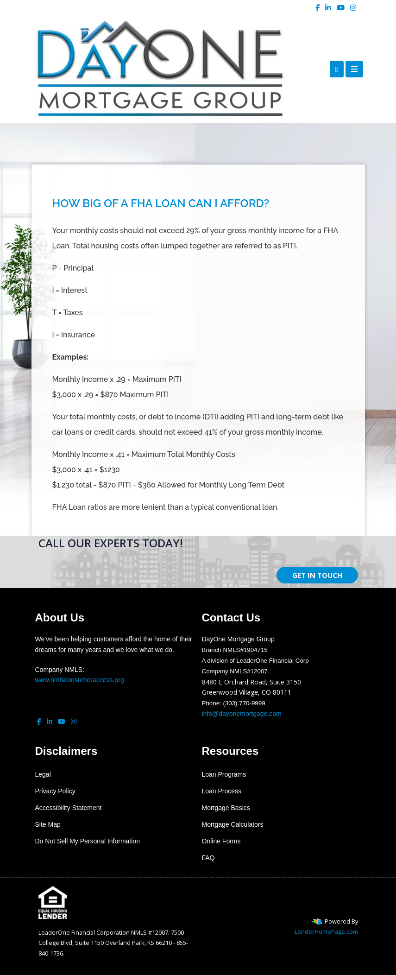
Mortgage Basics (226, 807)
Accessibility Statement (68, 807)
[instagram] (353, 7)
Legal (43, 774)
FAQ (208, 857)
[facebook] (317, 7)
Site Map (48, 824)
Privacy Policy (55, 791)
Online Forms (221, 841)
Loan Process (222, 791)
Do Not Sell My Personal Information (87, 841)
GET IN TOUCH (317, 575)
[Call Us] (337, 69)
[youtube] (341, 7)
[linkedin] (328, 7)
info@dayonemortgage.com (242, 713)
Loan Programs (224, 774)
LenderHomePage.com (326, 931)
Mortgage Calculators (233, 824)
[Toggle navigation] (354, 69)
